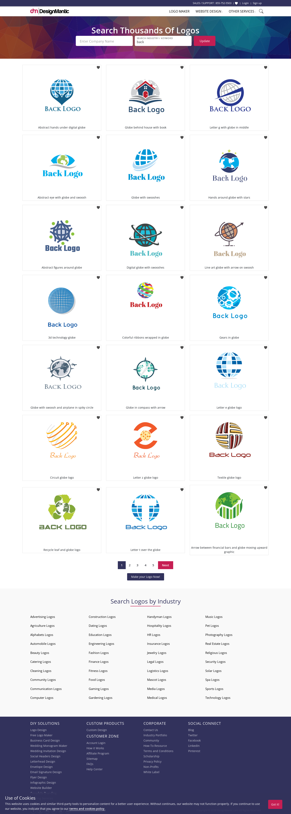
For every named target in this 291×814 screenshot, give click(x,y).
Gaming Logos (99, 688)
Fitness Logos (98, 670)
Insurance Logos (158, 643)
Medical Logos (157, 697)
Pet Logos (212, 625)
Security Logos (215, 661)
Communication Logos (46, 688)
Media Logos (156, 688)
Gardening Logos (100, 697)
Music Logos (213, 616)
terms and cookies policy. (87, 809)
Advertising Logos (42, 616)
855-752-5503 (223, 3)
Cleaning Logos (40, 670)
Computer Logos (41, 697)
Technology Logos (217, 697)
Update (205, 41)
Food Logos (97, 679)
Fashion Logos (99, 652)
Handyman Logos (159, 616)
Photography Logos (218, 634)
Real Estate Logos (217, 643)
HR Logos (153, 634)
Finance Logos (99, 661)
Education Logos (100, 634)
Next (165, 564)
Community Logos (43, 679)
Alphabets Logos (41, 634)
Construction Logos (102, 616)
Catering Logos (40, 661)
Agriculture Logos (42, 625)
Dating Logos (98, 625)
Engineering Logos (101, 643)
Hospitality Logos (159, 625)
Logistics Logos (157, 670)
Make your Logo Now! (145, 576)
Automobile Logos (43, 643)
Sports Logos (214, 688)
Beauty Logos (39, 652)
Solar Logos (213, 670)
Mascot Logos (156, 679)
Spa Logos (212, 679)
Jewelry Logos (156, 652)
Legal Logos (155, 661)
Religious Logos (216, 652)
